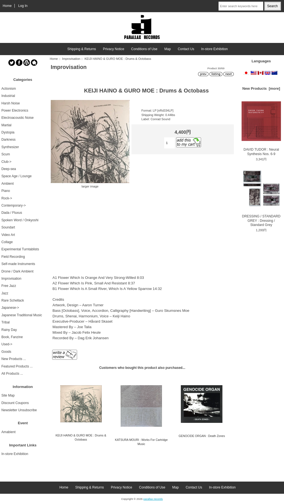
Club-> (6, 162)
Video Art (8, 235)
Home (7, 6)
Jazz (4, 293)
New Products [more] (261, 88)
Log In (23, 6)
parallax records (153, 498)
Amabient (8, 432)
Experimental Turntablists (20, 249)
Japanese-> (10, 308)
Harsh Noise (10, 103)
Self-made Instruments (18, 264)
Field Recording (13, 257)
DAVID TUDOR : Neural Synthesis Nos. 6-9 (261, 128)
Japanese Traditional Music (21, 315)
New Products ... (13, 359)
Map (167, 49)
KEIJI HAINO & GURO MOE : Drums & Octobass (80, 437)
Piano (5, 191)
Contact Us (186, 49)
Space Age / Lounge (16, 176)
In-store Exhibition (214, 49)
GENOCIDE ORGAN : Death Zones (202, 436)
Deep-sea (8, 169)
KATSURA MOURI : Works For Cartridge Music (141, 442)
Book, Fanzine (12, 337)
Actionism (8, 89)
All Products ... (12, 374)
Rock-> (6, 198)
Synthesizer (10, 147)
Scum (5, 154)
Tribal (5, 322)
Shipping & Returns (81, 49)
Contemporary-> (13, 205)
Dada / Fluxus (11, 213)
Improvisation (71, 58)
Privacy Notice (113, 49)
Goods (6, 352)
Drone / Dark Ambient (17, 271)
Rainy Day (9, 330)
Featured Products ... (17, 366)
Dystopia (7, 132)
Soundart (8, 227)
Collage (7, 242)
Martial (6, 125)
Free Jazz (8, 286)
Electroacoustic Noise (17, 118)
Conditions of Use (144, 49)
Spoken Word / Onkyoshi (20, 220)
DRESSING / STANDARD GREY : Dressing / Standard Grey (261, 198)
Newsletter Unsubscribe (19, 410)
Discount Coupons (15, 403)
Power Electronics (14, 110)
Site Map (8, 395)
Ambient (7, 184)
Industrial (8, 96)
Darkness (8, 140)
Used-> (6, 344)
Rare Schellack (12, 300)
